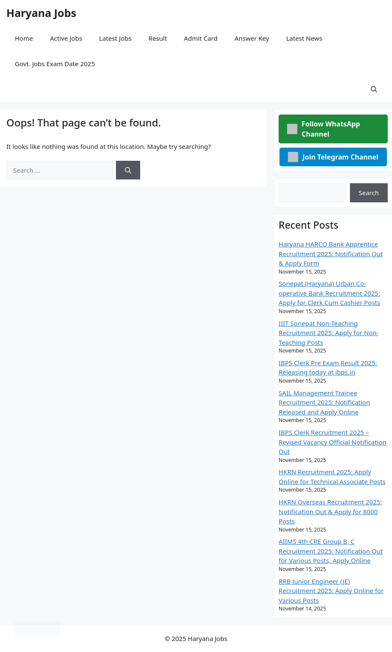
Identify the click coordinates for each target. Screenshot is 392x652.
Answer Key (251, 38)
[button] (374, 89)
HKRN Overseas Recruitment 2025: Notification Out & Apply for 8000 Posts (330, 511)
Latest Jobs (115, 38)
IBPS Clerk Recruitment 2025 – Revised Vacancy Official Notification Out (332, 442)
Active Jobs (66, 38)
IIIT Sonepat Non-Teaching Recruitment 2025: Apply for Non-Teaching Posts (328, 333)
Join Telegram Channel (333, 157)
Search (369, 192)
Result (158, 38)
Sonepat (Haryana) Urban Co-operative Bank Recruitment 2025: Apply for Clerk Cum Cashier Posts (329, 293)
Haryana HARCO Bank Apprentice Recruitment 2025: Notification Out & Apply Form (331, 253)
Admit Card (200, 38)
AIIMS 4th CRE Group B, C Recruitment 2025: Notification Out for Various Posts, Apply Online (331, 551)
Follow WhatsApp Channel (323, 129)
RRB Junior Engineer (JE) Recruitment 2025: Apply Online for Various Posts (331, 590)
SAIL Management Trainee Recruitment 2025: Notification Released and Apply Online (324, 402)
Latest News (304, 38)
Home (24, 38)
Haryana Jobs (41, 13)
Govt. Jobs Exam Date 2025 (55, 63)
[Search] (128, 170)
